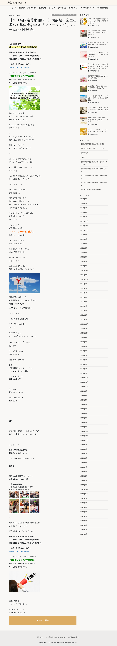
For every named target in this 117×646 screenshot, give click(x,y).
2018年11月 (84, 436)
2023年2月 (84, 212)
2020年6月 (84, 351)
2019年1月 (84, 427)
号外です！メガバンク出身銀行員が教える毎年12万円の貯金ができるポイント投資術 (98, 66)
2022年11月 (84, 226)
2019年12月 (84, 378)
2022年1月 (84, 266)
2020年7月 (84, 346)
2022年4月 (84, 252)
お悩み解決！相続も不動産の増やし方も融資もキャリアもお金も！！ (98, 33)
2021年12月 (84, 270)
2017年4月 (84, 521)
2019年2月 (84, 422)
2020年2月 (84, 369)
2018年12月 (84, 431)
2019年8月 (84, 395)
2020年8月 (84, 342)
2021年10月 (84, 279)
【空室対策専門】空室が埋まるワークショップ (93, 170)
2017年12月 (84, 485)
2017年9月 (84, 498)
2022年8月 (84, 235)
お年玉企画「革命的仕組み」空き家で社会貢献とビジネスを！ (98, 120)
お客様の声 (84, 153)
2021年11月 (84, 275)
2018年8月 (84, 449)
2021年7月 (84, 293)
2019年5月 (84, 409)
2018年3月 (84, 471)
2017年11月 (84, 489)
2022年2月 (84, 261)
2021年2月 (84, 315)
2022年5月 (84, 248)
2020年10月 (84, 333)
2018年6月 (84, 458)
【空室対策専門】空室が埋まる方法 (92, 148)
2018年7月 (84, 453)
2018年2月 (84, 476)
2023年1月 (84, 217)
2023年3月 (84, 208)
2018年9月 (84, 445)
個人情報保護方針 (74, 637)
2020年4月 (84, 360)
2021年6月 (84, 297)
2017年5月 (84, 516)
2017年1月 (84, 534)
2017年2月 (84, 529)
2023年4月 (84, 203)
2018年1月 (84, 480)
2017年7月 (84, 507)
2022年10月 (84, 230)
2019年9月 (84, 391)
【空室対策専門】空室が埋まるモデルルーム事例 (93, 163)
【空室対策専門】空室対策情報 (90, 189)
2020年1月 (84, 373)
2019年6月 (84, 404)
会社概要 (40, 637)
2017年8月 (84, 503)
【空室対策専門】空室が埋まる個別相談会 (93, 177)
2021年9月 (84, 284)
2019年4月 (84, 413)
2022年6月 (84, 243)
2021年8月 (84, 288)
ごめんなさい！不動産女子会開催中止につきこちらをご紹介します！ (98, 54)
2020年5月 (84, 355)
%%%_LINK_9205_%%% (19, 67)
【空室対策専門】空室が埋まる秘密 (64, 15)
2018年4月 (84, 467)
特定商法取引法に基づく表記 (55, 637)
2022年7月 (84, 239)
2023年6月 (84, 199)
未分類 (82, 157)
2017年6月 (84, 512)
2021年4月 (84, 306)
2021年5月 (84, 302)
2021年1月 (84, 319)
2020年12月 (84, 324)
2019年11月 (84, 382)
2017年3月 (84, 525)
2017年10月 (84, 494)
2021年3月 (84, 310)
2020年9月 (84, 337)
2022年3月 (84, 257)
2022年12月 (84, 221)
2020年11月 (84, 328)
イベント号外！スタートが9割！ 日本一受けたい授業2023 (98, 98)
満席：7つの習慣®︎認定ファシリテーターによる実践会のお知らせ (98, 21)
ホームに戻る (42, 620)
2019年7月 (84, 400)
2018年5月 (84, 462)
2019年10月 (84, 386)
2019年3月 (84, 418)
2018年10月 (84, 440)
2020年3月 (84, 364)
